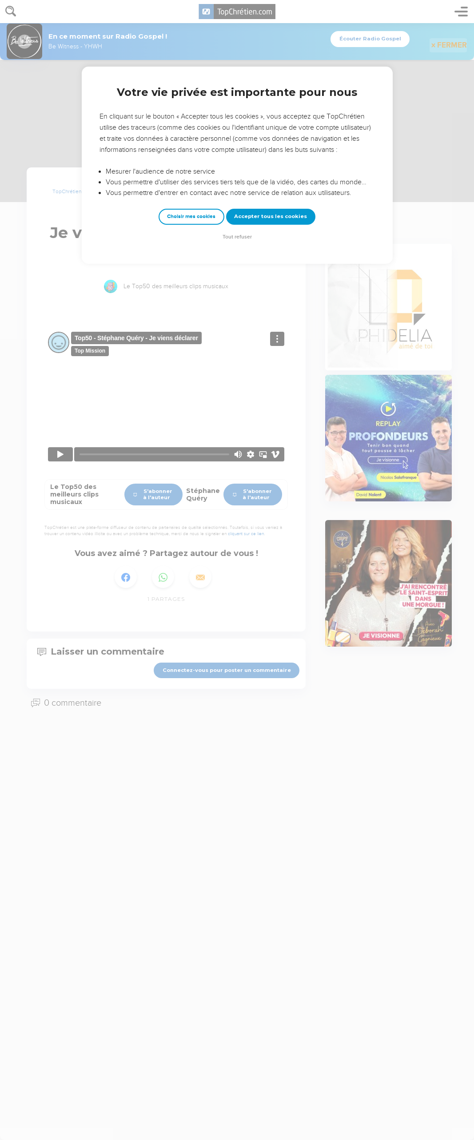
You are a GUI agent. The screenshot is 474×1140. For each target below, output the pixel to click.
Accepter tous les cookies (270, 216)
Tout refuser (237, 237)
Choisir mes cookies (191, 216)
